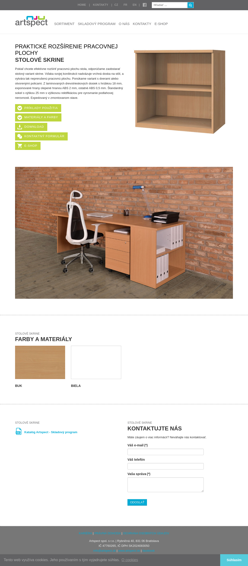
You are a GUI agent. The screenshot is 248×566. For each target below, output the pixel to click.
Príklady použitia (41, 108)
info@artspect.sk (104, 550)
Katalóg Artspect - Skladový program (50, 432)
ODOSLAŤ (137, 502)
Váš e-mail (137, 445)
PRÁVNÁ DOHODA (107, 533)
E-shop (161, 24)
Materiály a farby (41, 117)
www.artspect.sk (129, 550)
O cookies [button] (129, 560)
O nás (124, 24)
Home (82, 4)
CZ (116, 4)
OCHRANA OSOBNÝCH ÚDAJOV (146, 533)
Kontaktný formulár (44, 136)
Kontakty (100, 4)
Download (34, 126)
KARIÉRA (85, 533)
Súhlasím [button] (234, 560)
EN (135, 4)
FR (125, 4)
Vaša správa (138, 474)
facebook (149, 550)
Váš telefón (136, 459)
